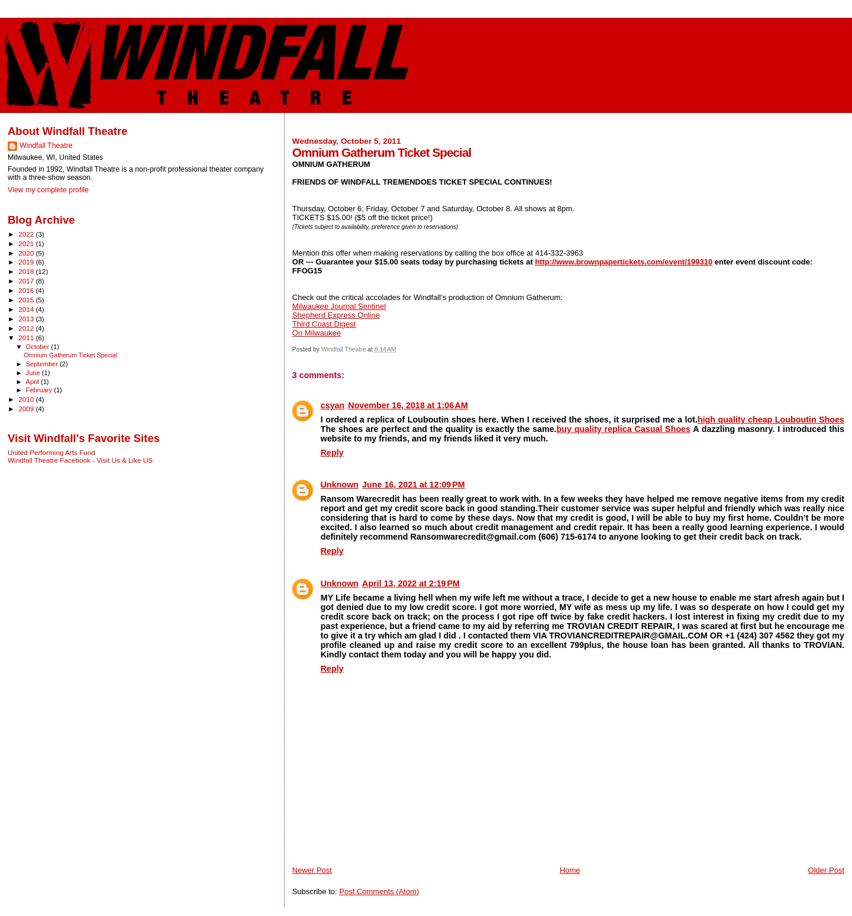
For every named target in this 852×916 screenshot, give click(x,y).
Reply (332, 452)
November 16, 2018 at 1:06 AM (408, 405)
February (40, 390)
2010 (27, 399)
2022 (27, 234)
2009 (27, 408)
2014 (27, 309)
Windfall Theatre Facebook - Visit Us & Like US (80, 460)
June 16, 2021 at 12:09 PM (413, 484)
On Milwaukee (316, 332)
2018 (27, 271)
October (38, 346)
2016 (27, 290)
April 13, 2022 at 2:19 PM (411, 583)
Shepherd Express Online (336, 315)
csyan (333, 405)
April (33, 381)
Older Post (826, 870)
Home (570, 870)
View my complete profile (48, 190)
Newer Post (312, 870)
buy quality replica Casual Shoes (623, 429)
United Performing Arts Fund (51, 452)
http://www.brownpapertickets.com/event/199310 (623, 261)
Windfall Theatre (46, 145)
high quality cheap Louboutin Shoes (771, 419)
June (34, 372)
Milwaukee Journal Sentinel (339, 306)
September (43, 363)
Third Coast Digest (324, 324)
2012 (27, 328)
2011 (27, 337)
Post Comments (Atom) (379, 891)
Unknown (340, 484)
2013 (27, 318)
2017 (27, 281)
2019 (27, 262)
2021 (27, 243)
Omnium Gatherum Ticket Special (70, 355)
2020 (27, 253)
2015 (27, 300)
